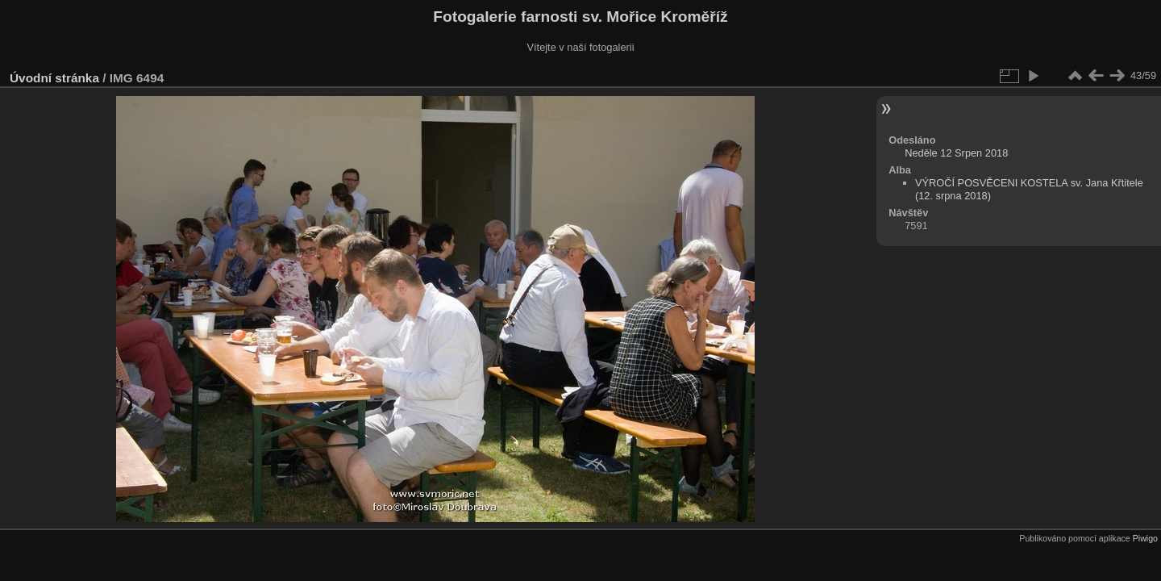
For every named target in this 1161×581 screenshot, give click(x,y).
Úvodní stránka (54, 78)
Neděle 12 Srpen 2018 (956, 153)
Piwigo (1145, 538)
